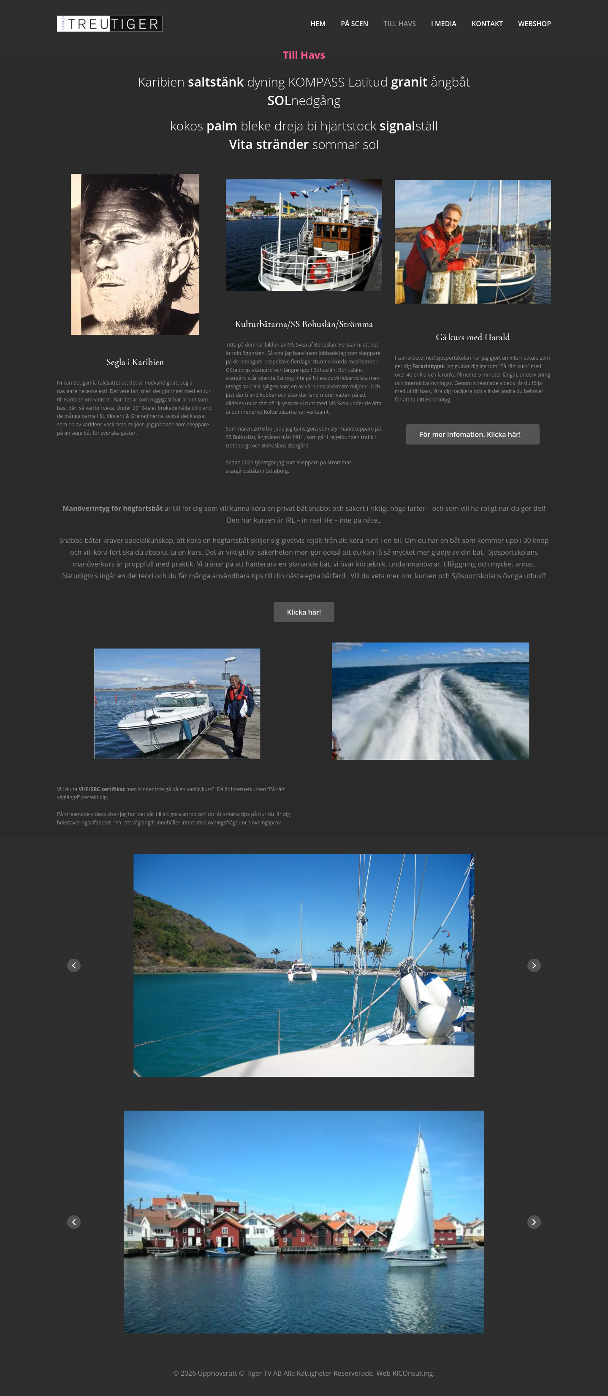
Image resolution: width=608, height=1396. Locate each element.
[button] (534, 965)
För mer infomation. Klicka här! (473, 434)
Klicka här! (304, 612)
